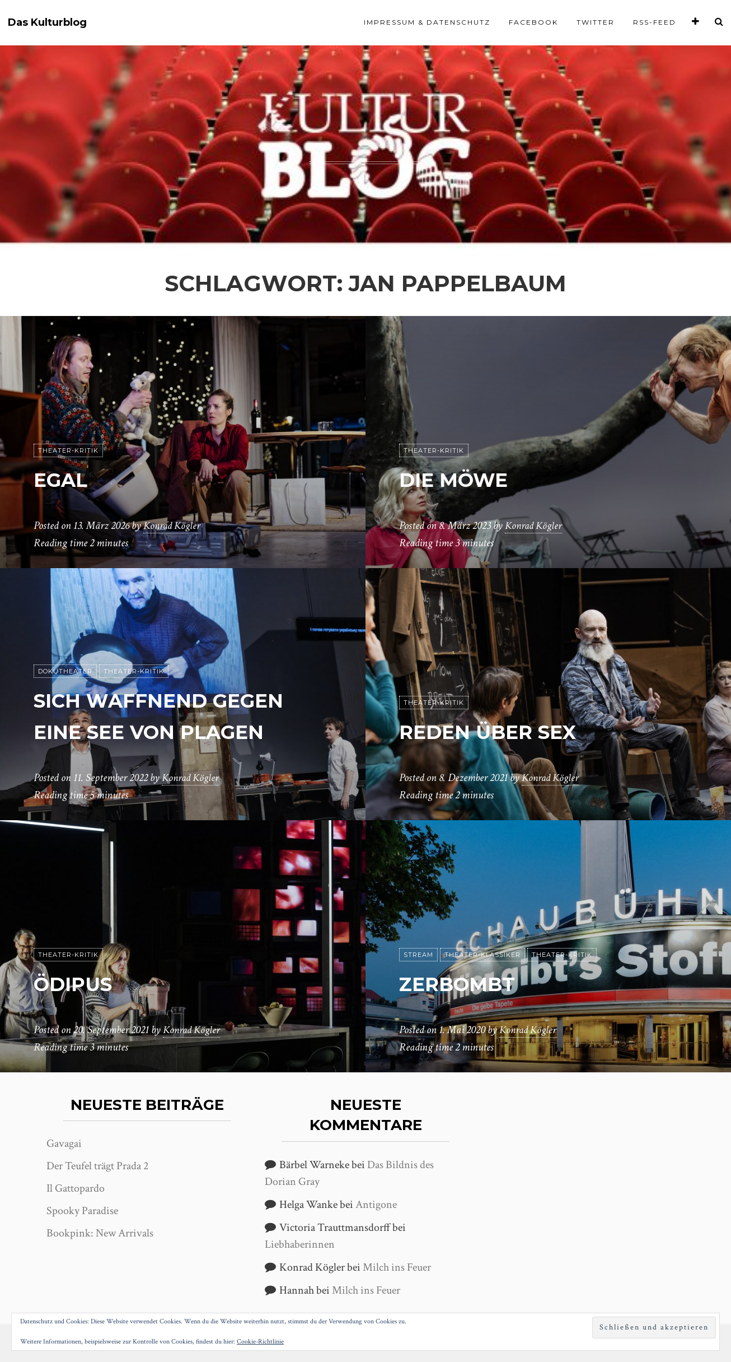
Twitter (596, 22)
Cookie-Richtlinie (260, 1341)
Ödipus (79, 983)
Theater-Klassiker (482, 955)
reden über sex (500, 731)
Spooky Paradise (82, 1210)
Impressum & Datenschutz (427, 22)
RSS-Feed (654, 22)
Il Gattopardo (75, 1188)
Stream (418, 955)
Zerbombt (466, 983)
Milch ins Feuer (397, 1267)
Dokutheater (65, 672)
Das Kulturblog (47, 23)
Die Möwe (462, 479)
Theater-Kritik (68, 451)
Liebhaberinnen (300, 1244)
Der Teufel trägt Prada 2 (97, 1166)
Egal (65, 479)
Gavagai (64, 1143)
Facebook (533, 22)
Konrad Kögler (173, 526)
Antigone (376, 1204)
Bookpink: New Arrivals (99, 1233)
